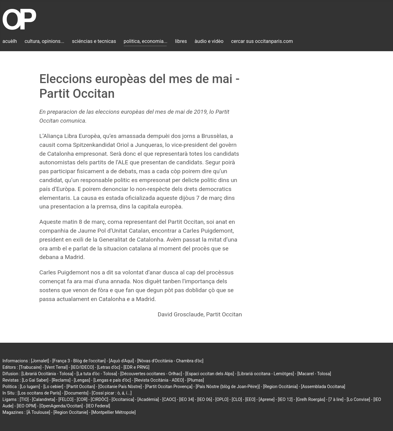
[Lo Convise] (358, 399)
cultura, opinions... (44, 41)
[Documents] (76, 393)
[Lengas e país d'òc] (112, 380)
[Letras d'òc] (108, 367)
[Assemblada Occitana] (323, 386)
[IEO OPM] (26, 405)
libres (181, 41)
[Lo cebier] (53, 386)
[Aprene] (267, 399)
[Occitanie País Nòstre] (120, 386)
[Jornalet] (40, 360)
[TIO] (24, 399)
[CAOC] (169, 399)
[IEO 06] (204, 399)
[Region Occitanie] (70, 412)
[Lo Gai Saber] (35, 380)
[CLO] (237, 399)
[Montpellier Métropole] (113, 412)
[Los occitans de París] (39, 393)
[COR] (82, 399)
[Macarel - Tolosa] (314, 373)
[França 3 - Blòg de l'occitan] (79, 360)
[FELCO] (65, 399)
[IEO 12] (285, 399)
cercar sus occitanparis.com (262, 41)
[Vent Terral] (56, 367)
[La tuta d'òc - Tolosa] (96, 373)
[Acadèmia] (148, 399)
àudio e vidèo (209, 41)
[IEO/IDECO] (82, 367)
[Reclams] (61, 380)
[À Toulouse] (38, 412)
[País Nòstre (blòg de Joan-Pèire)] (228, 386)
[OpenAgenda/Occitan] (61, 405)
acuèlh (9, 41)
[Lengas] (82, 380)
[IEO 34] (186, 399)
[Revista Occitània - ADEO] (159, 380)
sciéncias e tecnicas (94, 41)
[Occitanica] (122, 399)
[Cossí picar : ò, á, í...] (112, 393)
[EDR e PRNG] (136, 367)
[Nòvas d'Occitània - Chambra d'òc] (170, 360)
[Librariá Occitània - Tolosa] (47, 373)
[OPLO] (221, 399)
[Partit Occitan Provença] (168, 386)
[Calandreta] (43, 399)
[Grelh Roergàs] (310, 399)
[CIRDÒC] (99, 399)
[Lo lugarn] (30, 386)
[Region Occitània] (280, 386)
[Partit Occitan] (81, 386)
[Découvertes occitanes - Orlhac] (151, 373)
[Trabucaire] (30, 367)
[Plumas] (195, 380)
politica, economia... (145, 41)
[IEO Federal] (98, 405)
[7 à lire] (336, 399)
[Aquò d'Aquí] (121, 360)
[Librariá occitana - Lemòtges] (265, 373)
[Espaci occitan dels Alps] (209, 373)
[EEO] (250, 399)
